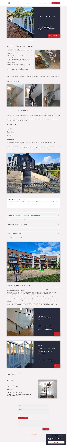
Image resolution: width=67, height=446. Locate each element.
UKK (49, 3)
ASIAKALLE (45, 3)
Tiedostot (19, 415)
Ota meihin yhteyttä (37, 304)
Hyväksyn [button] (56, 442)
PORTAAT (28, 3)
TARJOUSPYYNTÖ (56, 3)
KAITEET (33, 3)
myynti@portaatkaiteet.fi (12, 386)
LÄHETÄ (46, 429)
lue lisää (57, 334)
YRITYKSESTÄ (40, 3)
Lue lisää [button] (49, 439)
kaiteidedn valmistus (54, 35)
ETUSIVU (23, 3)
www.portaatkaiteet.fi (34, 434)
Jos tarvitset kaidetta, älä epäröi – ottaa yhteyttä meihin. (17, 149)
